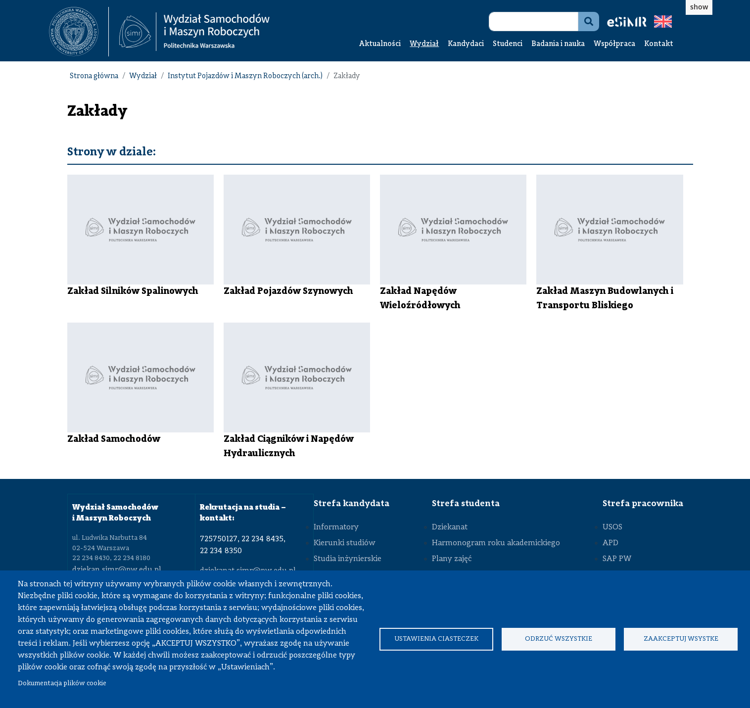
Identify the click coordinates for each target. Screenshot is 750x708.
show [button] (699, 6)
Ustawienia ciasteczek (436, 639)
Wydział (424, 44)
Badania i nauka (558, 44)
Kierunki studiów (344, 543)
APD (610, 543)
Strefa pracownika (643, 503)
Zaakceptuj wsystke (681, 639)
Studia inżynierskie (347, 559)
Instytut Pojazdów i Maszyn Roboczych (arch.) (245, 76)
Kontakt (658, 44)
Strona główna (94, 76)
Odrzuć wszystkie (558, 639)
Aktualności (380, 44)
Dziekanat (450, 527)
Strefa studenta (466, 503)
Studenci (507, 44)
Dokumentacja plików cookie (62, 683)
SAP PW (617, 559)
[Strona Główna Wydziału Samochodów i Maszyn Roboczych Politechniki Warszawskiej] (194, 31)
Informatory (336, 527)
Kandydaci (466, 44)
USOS (612, 527)
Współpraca (614, 44)
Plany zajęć (451, 559)
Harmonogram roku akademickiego (496, 543)
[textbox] (79, 31)
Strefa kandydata (351, 503)
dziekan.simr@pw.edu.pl (116, 570)
